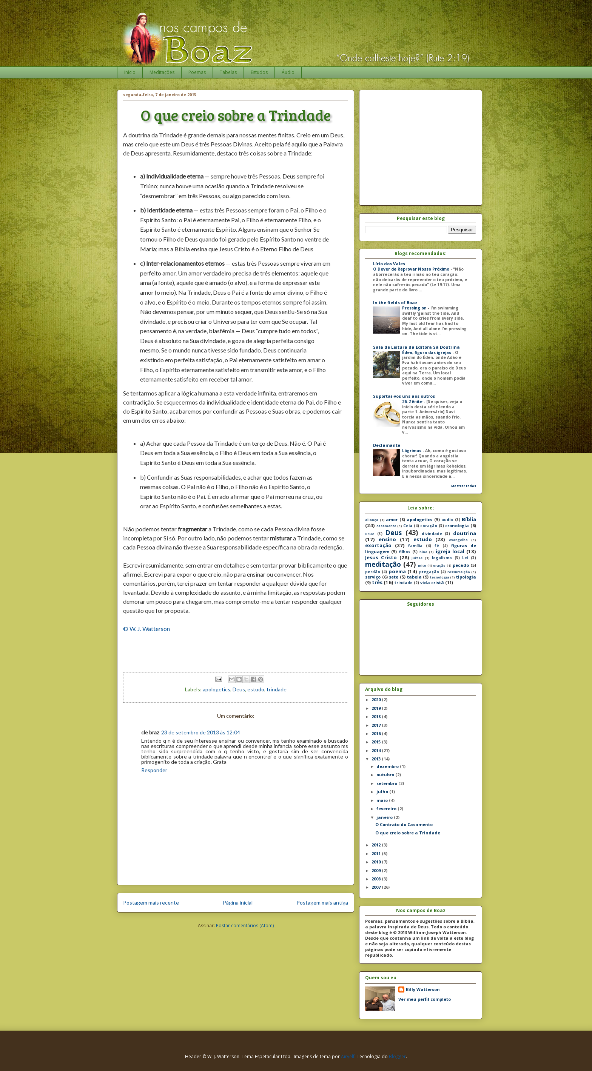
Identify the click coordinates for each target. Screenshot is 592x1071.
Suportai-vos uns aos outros (404, 396)
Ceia (407, 525)
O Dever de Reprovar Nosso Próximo (411, 269)
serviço (373, 577)
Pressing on (415, 308)
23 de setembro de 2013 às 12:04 (200, 732)
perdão (372, 571)
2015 (377, 742)
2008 (377, 879)
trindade (277, 689)
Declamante (386, 445)
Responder (154, 770)
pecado (461, 565)
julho (382, 791)
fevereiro (387, 808)
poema (397, 571)
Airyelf (348, 1056)
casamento (386, 526)
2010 (377, 862)
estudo (255, 689)
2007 (377, 887)
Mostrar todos (463, 486)
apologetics (216, 689)
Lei (465, 557)
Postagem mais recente (151, 902)
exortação (378, 545)
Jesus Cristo (381, 557)
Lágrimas (412, 450)
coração (428, 525)
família (415, 545)
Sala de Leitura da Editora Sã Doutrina (416, 347)
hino (423, 552)
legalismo (442, 557)
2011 (377, 853)
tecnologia (439, 577)
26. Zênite (413, 401)
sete (393, 577)
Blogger (397, 1056)
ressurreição (458, 572)
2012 (377, 845)
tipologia (466, 577)
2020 (377, 699)
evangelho (458, 540)
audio (447, 519)
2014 (377, 750)
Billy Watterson (423, 989)
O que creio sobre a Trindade (407, 833)
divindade (432, 533)
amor (392, 519)
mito (422, 565)
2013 (377, 759)
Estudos (259, 72)
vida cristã (432, 582)
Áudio (288, 72)
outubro (385, 774)
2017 (377, 725)
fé (437, 545)
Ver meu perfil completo (424, 999)
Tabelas (228, 72)
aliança (371, 520)
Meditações (162, 72)
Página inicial (238, 902)
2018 (377, 716)
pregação (429, 571)
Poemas (197, 72)
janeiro (385, 817)
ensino (387, 539)
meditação (383, 564)
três (377, 582)
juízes (417, 558)
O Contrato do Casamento (404, 824)
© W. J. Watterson (146, 628)
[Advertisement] (428, 146)
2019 (377, 708)
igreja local (450, 551)
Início (130, 72)
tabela (414, 577)
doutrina (464, 533)
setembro (387, 783)
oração (439, 565)
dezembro (388, 766)
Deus (239, 689)
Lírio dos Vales (389, 263)
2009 (377, 870)
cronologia (457, 525)
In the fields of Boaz (395, 302)
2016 (377, 733)
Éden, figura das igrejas (427, 352)
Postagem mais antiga (322, 902)
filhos (404, 551)
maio (382, 800)
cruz (369, 533)
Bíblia (469, 519)
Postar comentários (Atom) (245, 925)
